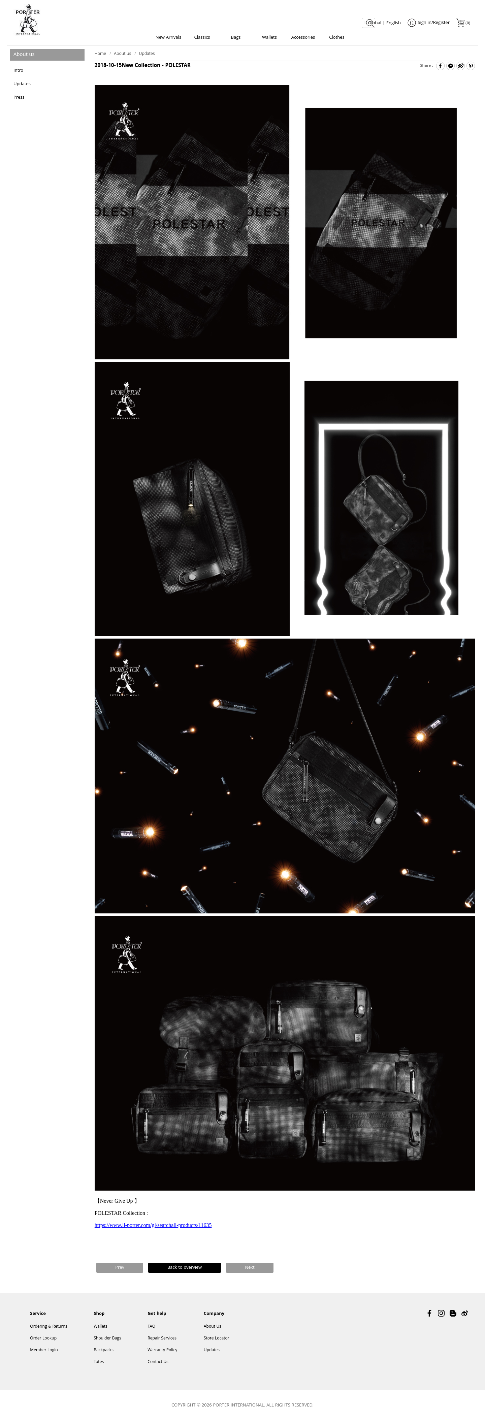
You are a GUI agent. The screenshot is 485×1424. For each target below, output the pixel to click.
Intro (18, 72)
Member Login (44, 1353)
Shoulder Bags (107, 1341)
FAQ (151, 1329)
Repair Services (162, 1341)
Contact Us (158, 1364)
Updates (22, 86)
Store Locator (216, 1341)
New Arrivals (168, 37)
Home (100, 56)
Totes (99, 1364)
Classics (202, 37)
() (467, 23)
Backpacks (104, 1353)
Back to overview (184, 1269)
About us (122, 56)
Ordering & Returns (48, 1329)
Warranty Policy (162, 1353)
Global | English (384, 23)
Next (249, 1269)
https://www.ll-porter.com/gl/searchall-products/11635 (153, 1227)
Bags (235, 37)
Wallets (269, 37)
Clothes (337, 37)
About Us (212, 1329)
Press (19, 99)
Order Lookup (43, 1341)
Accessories (303, 37)
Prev (119, 1269)
